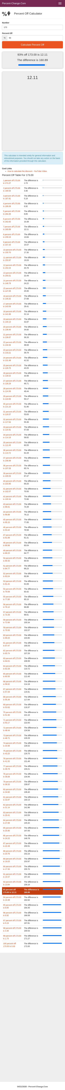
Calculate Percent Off (32, 44)
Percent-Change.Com (14, 3)
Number (5, 23)
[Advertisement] (32, 117)
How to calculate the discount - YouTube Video (27, 171)
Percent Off (7, 33)
